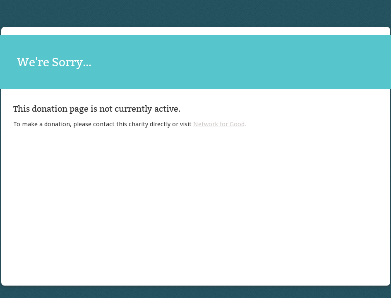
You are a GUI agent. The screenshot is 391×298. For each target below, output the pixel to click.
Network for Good (219, 124)
